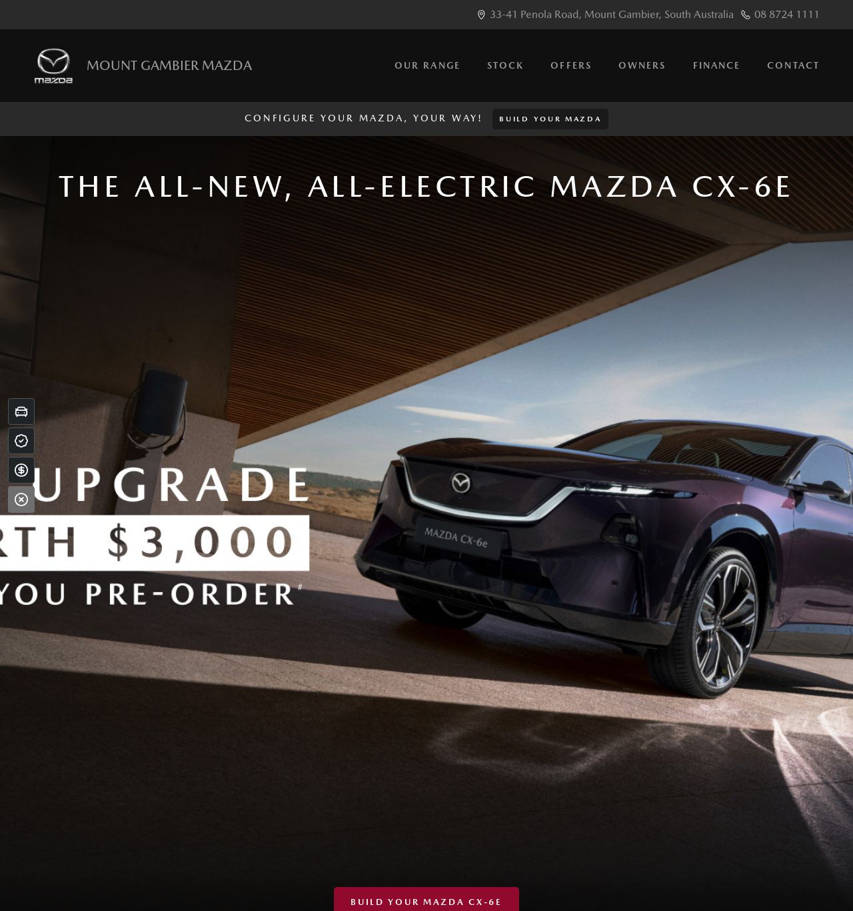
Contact (793, 65)
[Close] (21, 499)
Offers (571, 65)
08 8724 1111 (787, 14)
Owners (642, 65)
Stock (505, 65)
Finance (717, 65)
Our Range (427, 65)
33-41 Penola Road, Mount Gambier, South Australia (612, 14)
